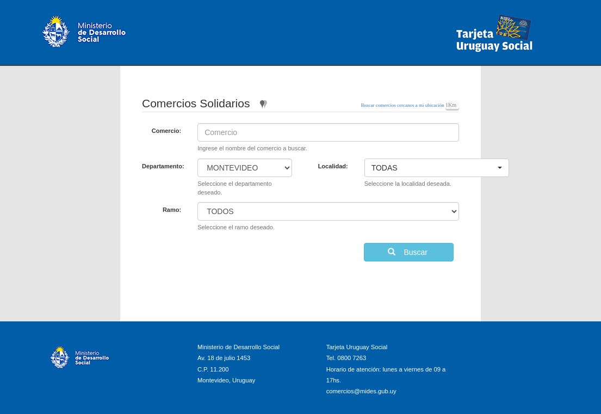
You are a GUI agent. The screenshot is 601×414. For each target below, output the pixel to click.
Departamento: (163, 166)
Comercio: (166, 130)
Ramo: (172, 209)
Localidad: (333, 166)
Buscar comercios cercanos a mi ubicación (403, 105)
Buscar (409, 252)
